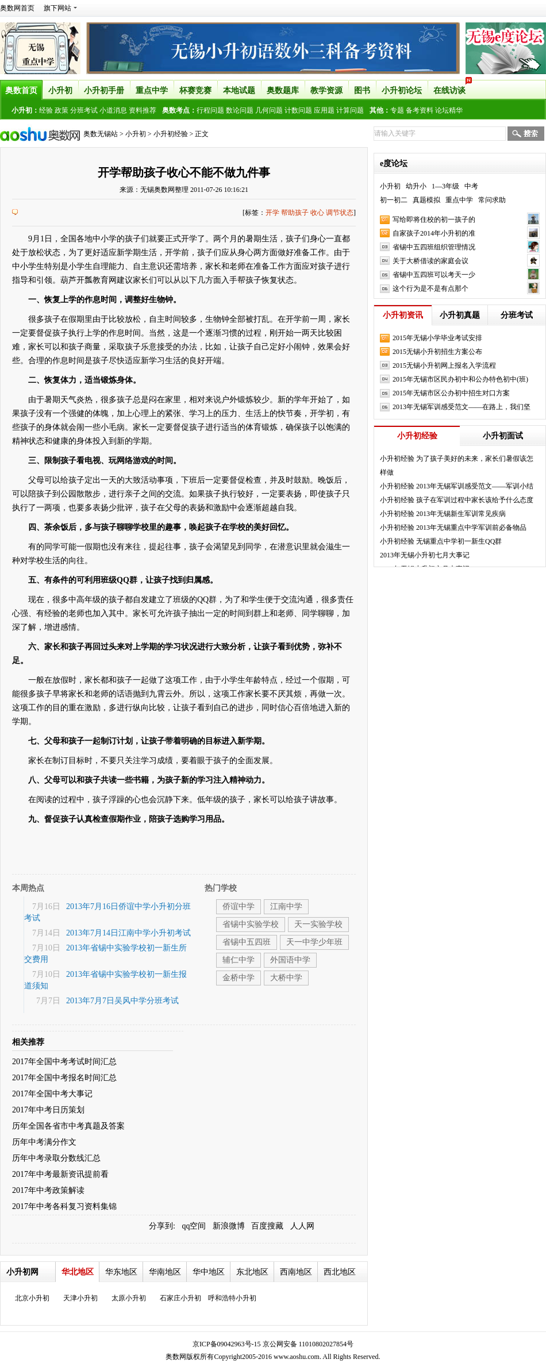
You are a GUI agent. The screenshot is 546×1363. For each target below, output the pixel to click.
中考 (471, 186)
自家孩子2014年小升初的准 (434, 233)
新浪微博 (229, 1226)
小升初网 (22, 1272)
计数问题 (298, 110)
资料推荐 (142, 110)
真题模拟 (426, 200)
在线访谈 (452, 87)
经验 (46, 110)
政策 (61, 110)
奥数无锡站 (100, 134)
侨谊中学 (238, 906)
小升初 (60, 90)
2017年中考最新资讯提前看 (60, 1174)
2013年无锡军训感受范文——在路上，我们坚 (461, 407)
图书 (362, 90)
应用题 (324, 110)
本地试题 (239, 90)
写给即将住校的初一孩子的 (434, 219)
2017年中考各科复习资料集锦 (64, 1206)
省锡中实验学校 (250, 924)
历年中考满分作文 (44, 1142)
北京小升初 (32, 1298)
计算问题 (350, 110)
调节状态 (339, 213)
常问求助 (492, 200)
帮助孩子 (295, 213)
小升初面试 (503, 436)
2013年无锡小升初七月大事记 (425, 555)
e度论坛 (393, 163)
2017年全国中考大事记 (52, 1093)
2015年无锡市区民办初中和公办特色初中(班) (460, 379)
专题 (397, 110)
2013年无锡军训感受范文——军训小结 (474, 486)
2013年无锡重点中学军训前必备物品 (471, 527)
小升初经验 (170, 134)
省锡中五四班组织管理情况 (434, 247)
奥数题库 (283, 90)
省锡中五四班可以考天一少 (434, 275)
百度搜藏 (267, 1226)
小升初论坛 (402, 90)
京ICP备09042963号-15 (227, 1344)
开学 (272, 213)
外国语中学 (290, 960)
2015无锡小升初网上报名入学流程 (444, 365)
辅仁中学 (238, 960)
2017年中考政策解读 (48, 1190)
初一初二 (393, 200)
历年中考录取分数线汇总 (56, 1158)
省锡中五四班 (246, 942)
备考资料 (419, 110)
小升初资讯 (403, 315)
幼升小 (416, 186)
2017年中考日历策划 (48, 1110)
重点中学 (152, 90)
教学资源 (326, 90)
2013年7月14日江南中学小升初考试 (128, 933)
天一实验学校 (318, 924)
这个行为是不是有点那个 (430, 288)
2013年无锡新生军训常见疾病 (461, 514)
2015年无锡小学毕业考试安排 (437, 338)
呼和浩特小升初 (232, 1298)
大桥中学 (286, 977)
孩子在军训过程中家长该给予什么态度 (474, 500)
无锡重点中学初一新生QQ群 (459, 541)
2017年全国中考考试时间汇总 (64, 1061)
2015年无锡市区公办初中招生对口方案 (451, 393)
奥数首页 (21, 90)
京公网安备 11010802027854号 (308, 1344)
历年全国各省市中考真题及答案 (68, 1126)
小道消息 (113, 110)
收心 (317, 213)
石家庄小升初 (180, 1298)
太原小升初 (128, 1298)
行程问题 (210, 110)
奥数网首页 (17, 8)
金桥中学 (238, 977)
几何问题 (269, 110)
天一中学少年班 (314, 942)
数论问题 (239, 110)
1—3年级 (445, 186)
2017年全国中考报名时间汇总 (64, 1077)
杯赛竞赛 (195, 90)
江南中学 (286, 906)
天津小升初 (80, 1298)
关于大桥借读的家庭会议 (430, 261)
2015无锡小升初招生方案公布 (437, 352)
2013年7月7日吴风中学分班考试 (122, 1000)
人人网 (302, 1226)
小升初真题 (460, 315)
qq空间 (194, 1226)
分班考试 (84, 110)
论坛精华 (449, 110)
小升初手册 (104, 90)
